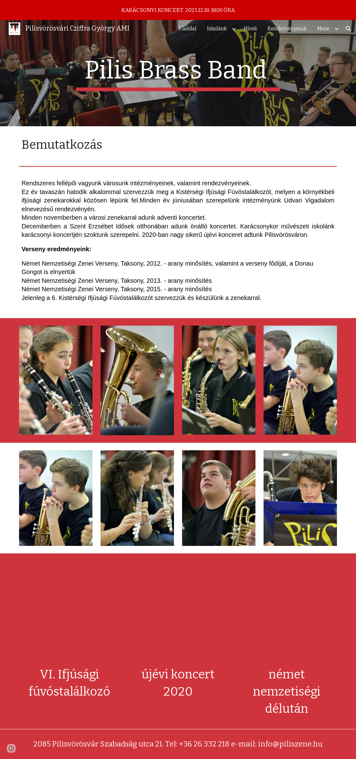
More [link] (323, 29)
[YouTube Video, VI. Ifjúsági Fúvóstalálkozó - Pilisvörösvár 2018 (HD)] (69, 611)
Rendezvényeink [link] (287, 29)
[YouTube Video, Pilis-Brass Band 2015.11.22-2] (286, 611)
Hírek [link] (250, 29)
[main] (178, 73)
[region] (178, 10)
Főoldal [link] (187, 29)
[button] (348, 28)
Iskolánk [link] (217, 29)
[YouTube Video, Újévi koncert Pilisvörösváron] (178, 611)
